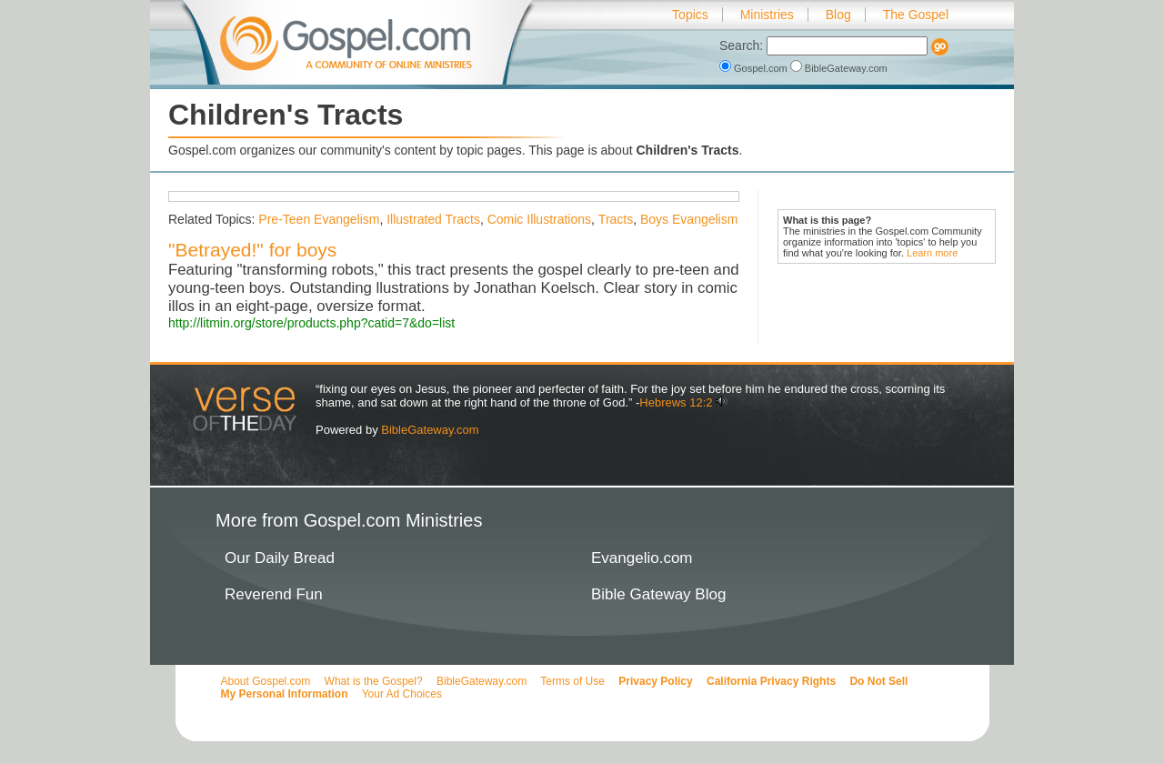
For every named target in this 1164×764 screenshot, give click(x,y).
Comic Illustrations (539, 219)
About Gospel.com (266, 681)
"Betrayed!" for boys (252, 249)
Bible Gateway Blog (658, 594)
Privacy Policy (655, 681)
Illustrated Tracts (433, 219)
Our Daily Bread (280, 558)
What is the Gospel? (374, 681)
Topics (690, 14)
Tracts (615, 219)
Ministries (767, 14)
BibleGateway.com (839, 68)
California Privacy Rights (771, 681)
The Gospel (915, 14)
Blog (838, 14)
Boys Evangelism (689, 219)
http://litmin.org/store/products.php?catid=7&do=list (311, 323)
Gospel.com (754, 68)
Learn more (932, 252)
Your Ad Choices (402, 694)
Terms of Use (572, 681)
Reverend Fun (274, 594)
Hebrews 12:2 (675, 402)
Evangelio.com (642, 558)
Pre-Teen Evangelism (318, 219)
